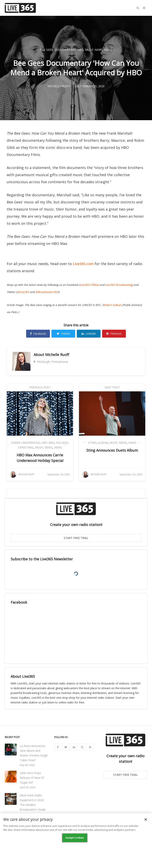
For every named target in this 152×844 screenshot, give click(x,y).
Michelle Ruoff (57, 354)
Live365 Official (89, 285)
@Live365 (23, 292)
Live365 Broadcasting (118, 285)
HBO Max (48, 443)
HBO (80, 50)
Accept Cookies (75, 837)
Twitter (63, 333)
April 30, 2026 (27, 787)
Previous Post (40, 387)
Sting (92, 443)
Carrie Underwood (25, 443)
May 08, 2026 (27, 765)
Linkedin (89, 333)
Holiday (62, 443)
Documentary (65, 50)
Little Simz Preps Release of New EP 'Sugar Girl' (32, 777)
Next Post (112, 387)
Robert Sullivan (112, 305)
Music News (94, 50)
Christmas (25, 447)
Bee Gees (46, 50)
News (108, 50)
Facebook (38, 333)
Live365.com (83, 263)
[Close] (145, 819)
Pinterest (114, 333)
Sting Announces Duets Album (112, 450)
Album (103, 443)
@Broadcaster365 (46, 292)
